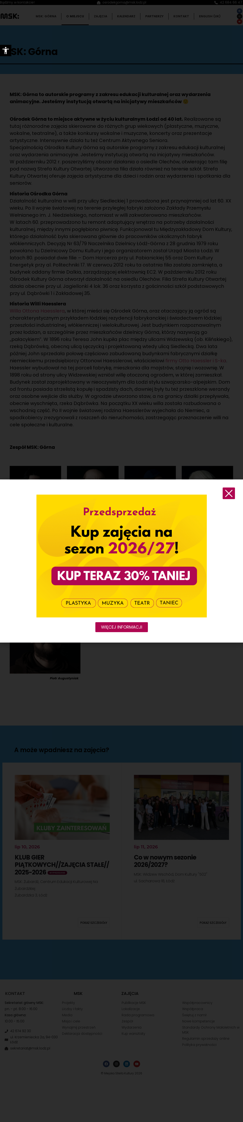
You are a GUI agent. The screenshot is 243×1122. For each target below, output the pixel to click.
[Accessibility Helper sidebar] (5, 50)
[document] (121, 561)
